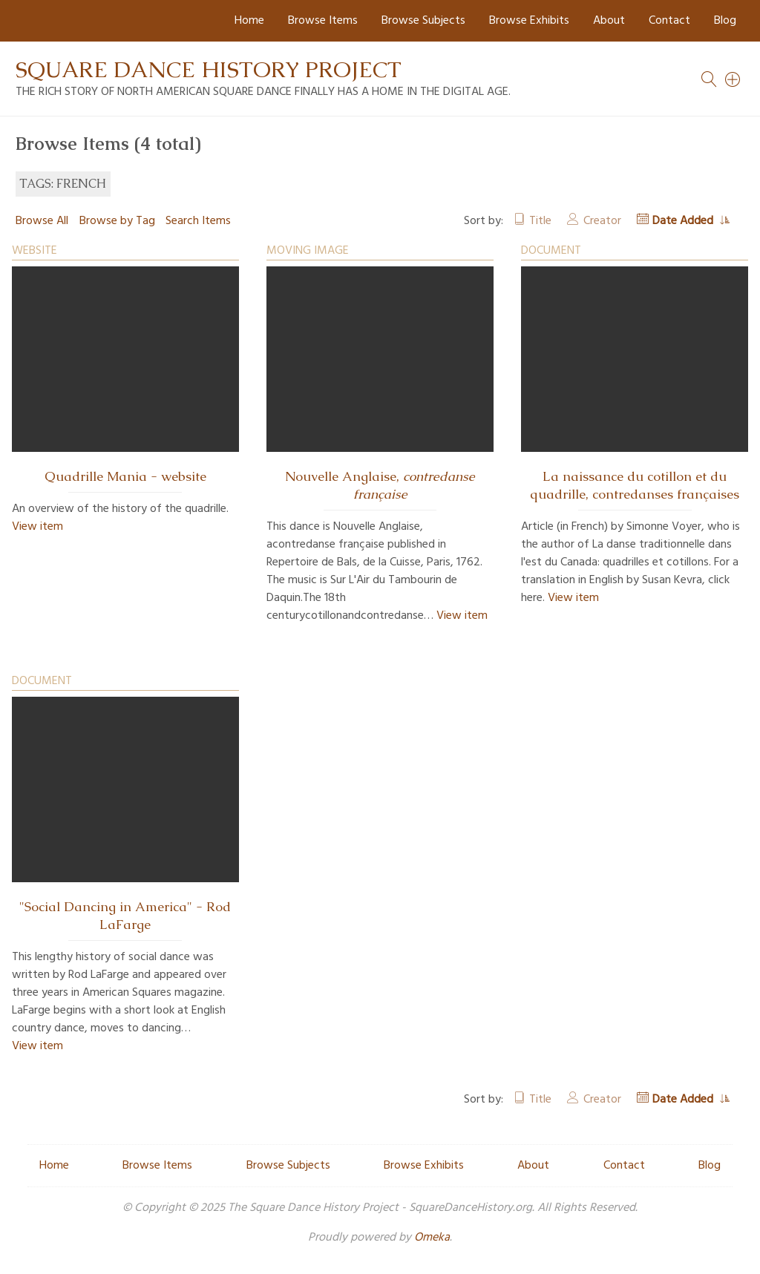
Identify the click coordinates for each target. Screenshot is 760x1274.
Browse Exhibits (529, 20)
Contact (669, 20)
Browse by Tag (117, 221)
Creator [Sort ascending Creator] (602, 221)
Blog (725, 20)
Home (249, 20)
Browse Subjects (423, 20)
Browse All (42, 221)
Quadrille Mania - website (125, 476)
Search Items (198, 221)
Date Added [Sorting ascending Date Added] (684, 221)
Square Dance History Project (209, 69)
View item (37, 527)
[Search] (733, 79)
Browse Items (323, 20)
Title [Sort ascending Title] (540, 221)
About (609, 20)
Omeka (432, 1237)
